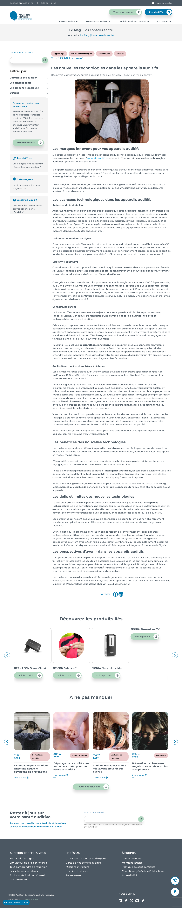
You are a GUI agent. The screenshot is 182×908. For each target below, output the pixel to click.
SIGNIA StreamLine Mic (146, 668)
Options (14, 93)
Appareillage (59, 54)
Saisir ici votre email (94, 812)
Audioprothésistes (79, 755)
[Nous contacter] (153, 3)
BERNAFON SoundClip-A (69, 668)
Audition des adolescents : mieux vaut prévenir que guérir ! (109, 768)
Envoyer (141, 819)
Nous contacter (164, 3)
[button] (7, 655)
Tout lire (120, 54)
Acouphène (161, 755)
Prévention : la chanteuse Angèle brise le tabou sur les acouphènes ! (150, 766)
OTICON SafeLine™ (104, 668)
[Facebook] (115, 594)
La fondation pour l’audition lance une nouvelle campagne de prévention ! (31, 768)
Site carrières (48, 3)
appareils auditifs (96, 158)
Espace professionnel (22, 3)
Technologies (104, 54)
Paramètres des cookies (16, 902)
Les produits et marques (24, 87)
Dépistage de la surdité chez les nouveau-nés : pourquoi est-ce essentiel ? (71, 766)
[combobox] (29, 60)
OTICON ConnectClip (27, 668)
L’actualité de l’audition (23, 77)
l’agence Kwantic (30, 900)
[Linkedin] (120, 594)
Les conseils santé (20, 82)
